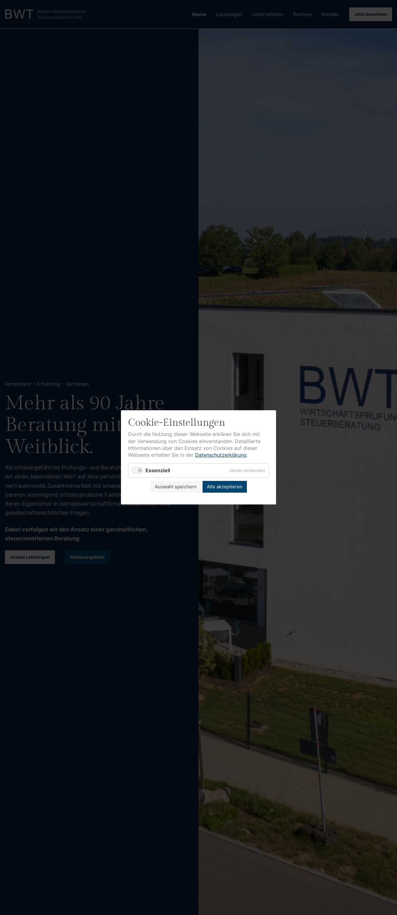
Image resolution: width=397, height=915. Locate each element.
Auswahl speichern (176, 487)
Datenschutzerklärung (221, 455)
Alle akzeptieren (225, 487)
